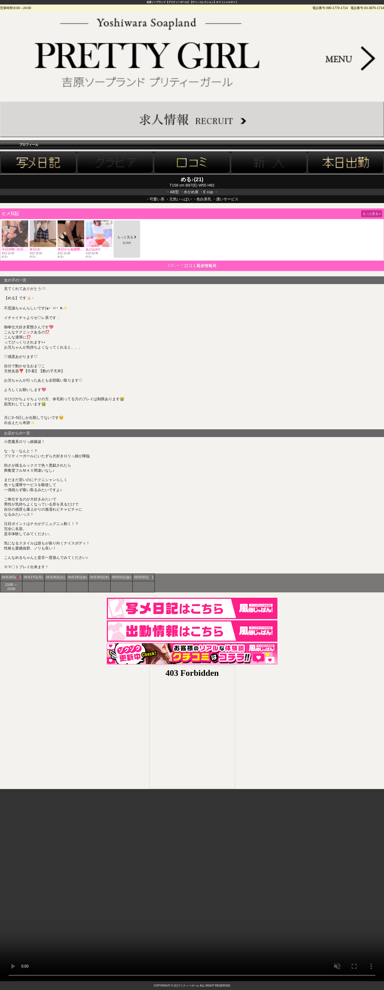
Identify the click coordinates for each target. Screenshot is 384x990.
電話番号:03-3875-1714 (367, 8)
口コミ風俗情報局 (200, 266)
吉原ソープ (176, 266)
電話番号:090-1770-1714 (330, 8)
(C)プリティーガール (186, 985)
